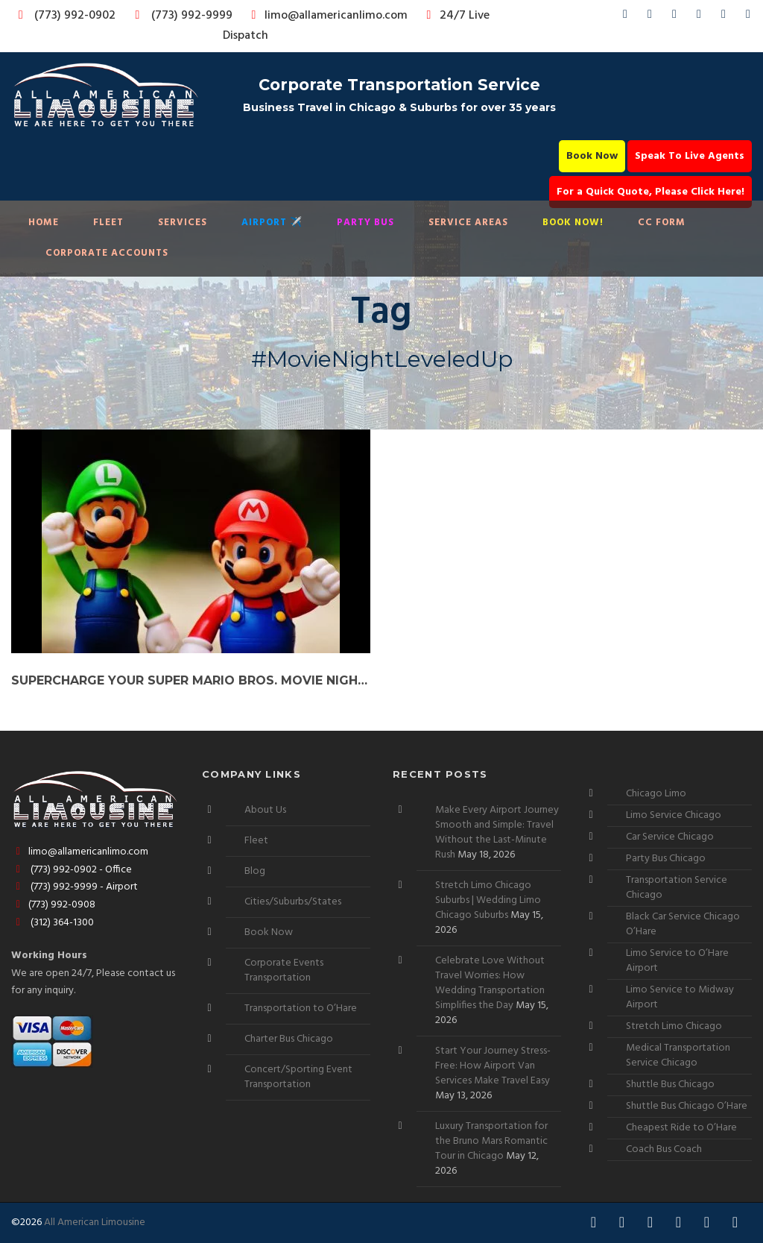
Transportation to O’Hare (300, 1008)
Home (43, 222)
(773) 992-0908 (53, 904)
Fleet (108, 222)
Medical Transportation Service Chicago (678, 1055)
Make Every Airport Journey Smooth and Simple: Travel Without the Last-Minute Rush (497, 832)
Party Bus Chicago (666, 858)
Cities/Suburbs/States (292, 901)
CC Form (662, 222)
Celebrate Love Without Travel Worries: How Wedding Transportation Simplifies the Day (490, 983)
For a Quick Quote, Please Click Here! (650, 192)
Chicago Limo (656, 793)
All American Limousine (94, 1222)
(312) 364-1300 (52, 922)
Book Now (592, 156)
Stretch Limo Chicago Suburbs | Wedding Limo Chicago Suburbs (488, 900)
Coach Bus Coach (664, 1149)
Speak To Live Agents (689, 156)
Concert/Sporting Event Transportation (298, 1077)
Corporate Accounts (106, 253)
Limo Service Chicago (673, 815)
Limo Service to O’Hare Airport (677, 961)
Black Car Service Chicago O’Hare (683, 924)
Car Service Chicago (670, 837)
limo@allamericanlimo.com (327, 15)
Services (182, 222)
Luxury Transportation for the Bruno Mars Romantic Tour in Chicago (491, 1141)
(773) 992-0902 (64, 15)
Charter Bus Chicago (288, 1039)
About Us (265, 810)
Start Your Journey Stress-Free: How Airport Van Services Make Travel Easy (493, 1065)
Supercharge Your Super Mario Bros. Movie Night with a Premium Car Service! (190, 680)
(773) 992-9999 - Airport (74, 887)
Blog (254, 871)
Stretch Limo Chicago (674, 1026)
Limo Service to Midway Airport (680, 997)
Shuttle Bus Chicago (670, 1084)
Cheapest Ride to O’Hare (681, 1127)
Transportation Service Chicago (676, 888)
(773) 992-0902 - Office (71, 869)
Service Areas (468, 222)
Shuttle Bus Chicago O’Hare (686, 1106)
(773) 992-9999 (179, 15)
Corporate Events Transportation (283, 970)
